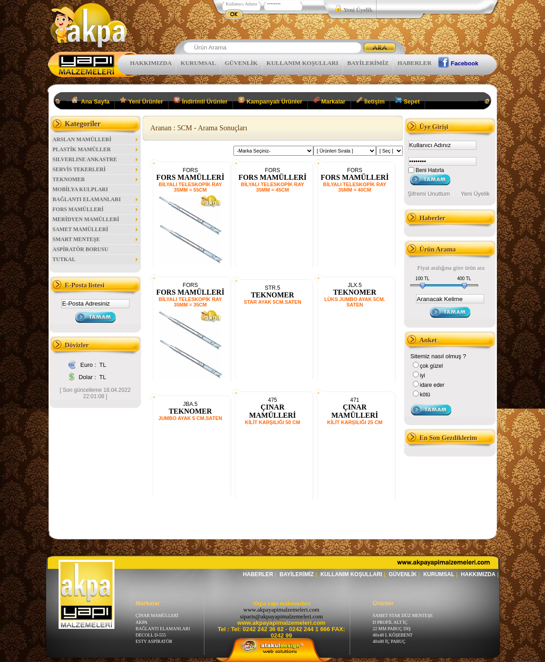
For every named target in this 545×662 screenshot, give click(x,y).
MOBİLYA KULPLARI (80, 189)
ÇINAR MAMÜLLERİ (272, 411)
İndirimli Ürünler (200, 101)
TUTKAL (96, 259)
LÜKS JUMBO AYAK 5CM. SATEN (354, 301)
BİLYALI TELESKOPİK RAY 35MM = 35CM (190, 301)
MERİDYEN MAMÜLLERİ (96, 219)
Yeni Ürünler (141, 101)
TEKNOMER (96, 179)
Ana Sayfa (90, 101)
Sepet (407, 101)
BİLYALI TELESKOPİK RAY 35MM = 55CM (190, 187)
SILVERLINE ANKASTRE (96, 159)
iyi (422, 375)
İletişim (370, 101)
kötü (425, 394)
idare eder (432, 385)
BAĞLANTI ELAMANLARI (96, 199)
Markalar (329, 101)
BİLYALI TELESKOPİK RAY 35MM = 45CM (272, 187)
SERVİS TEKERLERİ (96, 169)
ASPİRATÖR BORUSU (81, 249)
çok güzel (431, 366)
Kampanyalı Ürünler (270, 101)
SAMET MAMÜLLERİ (96, 229)
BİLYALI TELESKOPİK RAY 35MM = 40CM (354, 187)
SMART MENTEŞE (96, 239)
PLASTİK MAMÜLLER (96, 149)
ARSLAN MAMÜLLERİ (96, 139)
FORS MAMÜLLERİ (96, 209)
